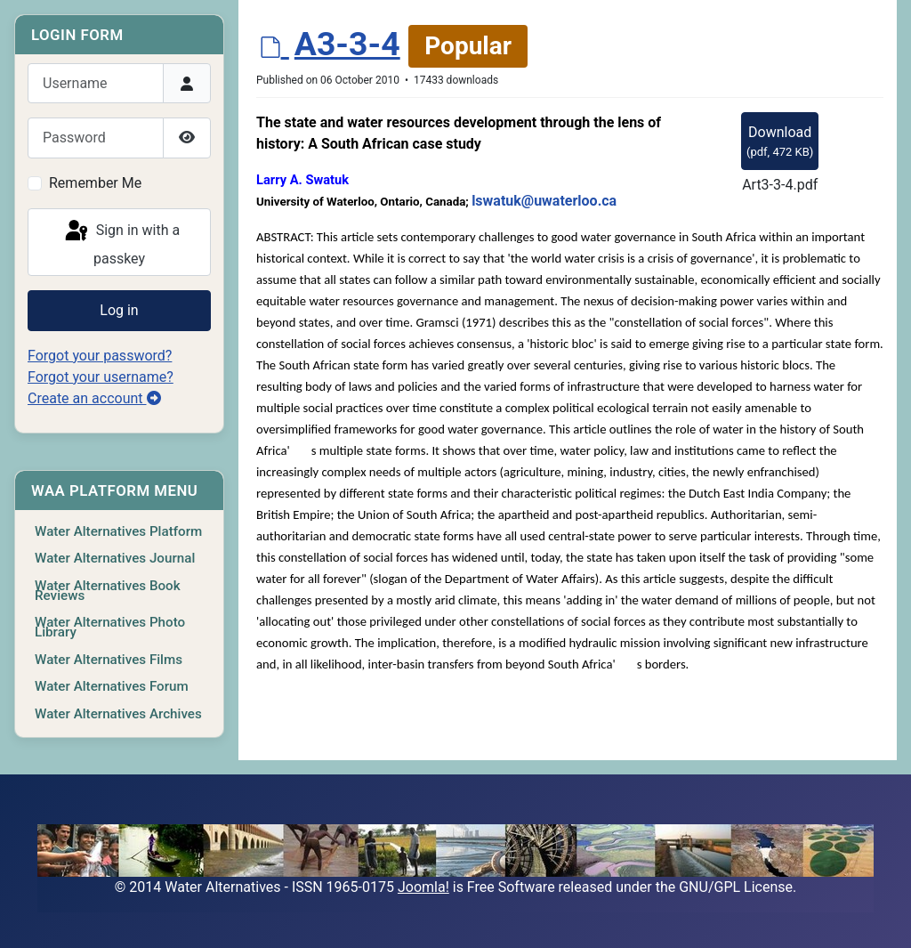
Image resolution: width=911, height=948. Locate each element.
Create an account (94, 398)
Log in (119, 310)
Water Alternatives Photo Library (110, 627)
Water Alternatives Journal (115, 558)
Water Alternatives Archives (118, 714)
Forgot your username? (100, 377)
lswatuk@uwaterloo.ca (544, 200)
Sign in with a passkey (121, 242)
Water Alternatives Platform (118, 531)
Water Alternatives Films (108, 660)
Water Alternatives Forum (112, 686)
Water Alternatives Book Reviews (108, 591)
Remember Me (95, 182)
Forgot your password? (100, 355)
